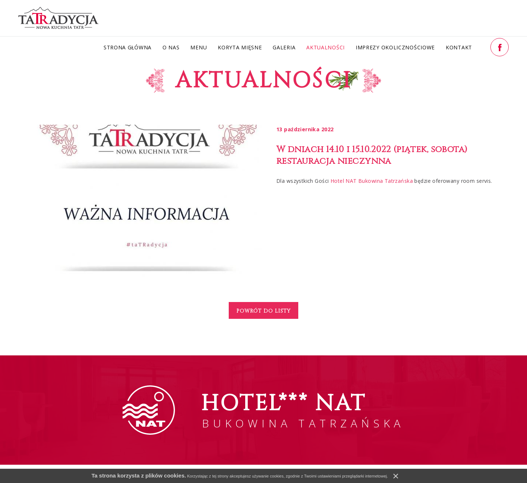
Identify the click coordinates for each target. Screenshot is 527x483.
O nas (171, 47)
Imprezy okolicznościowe (395, 47)
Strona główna (128, 47)
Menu (198, 47)
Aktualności (325, 47)
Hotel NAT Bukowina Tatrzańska (371, 180)
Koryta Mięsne (240, 47)
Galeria (284, 47)
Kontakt (459, 47)
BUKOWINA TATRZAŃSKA (303, 410)
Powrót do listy (263, 310)
